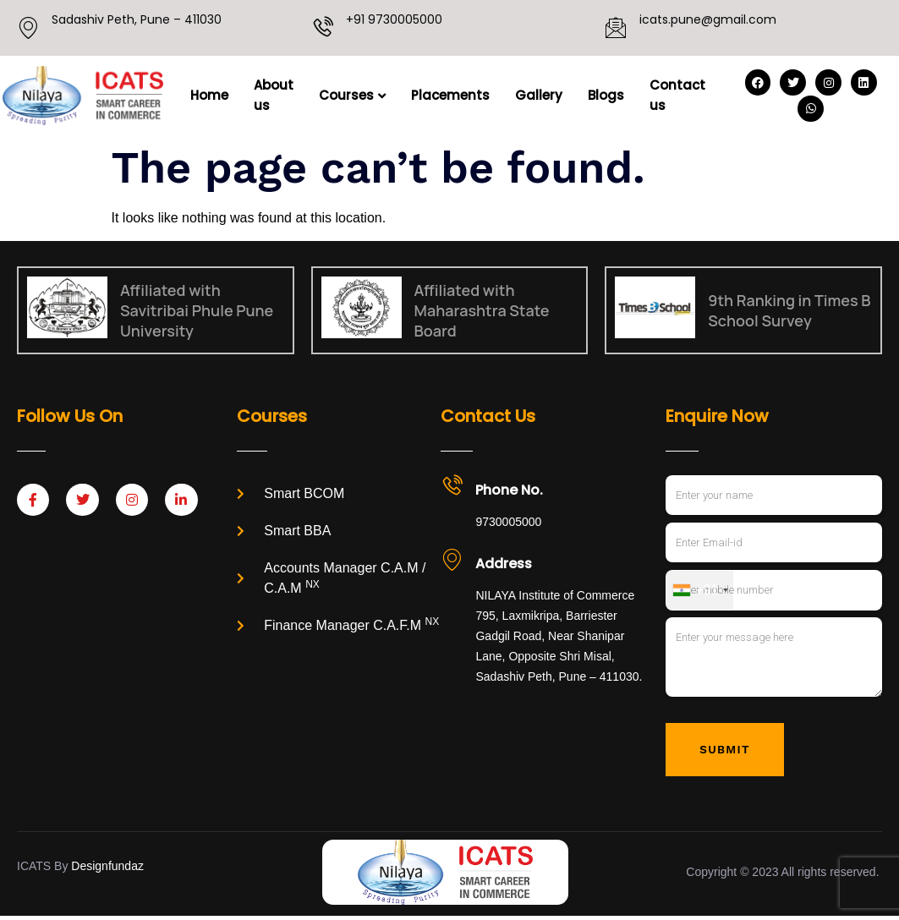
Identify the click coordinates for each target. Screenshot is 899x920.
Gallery (538, 95)
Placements (450, 95)
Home (209, 95)
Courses (352, 95)
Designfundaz (107, 869)
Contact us (677, 95)
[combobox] (699, 591)
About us (273, 95)
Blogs (606, 95)
